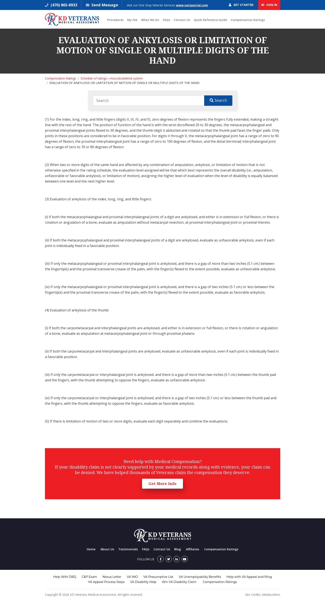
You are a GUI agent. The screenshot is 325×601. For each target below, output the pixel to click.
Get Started (241, 5)
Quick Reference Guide (210, 20)
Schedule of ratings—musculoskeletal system (112, 78)
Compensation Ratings (248, 20)
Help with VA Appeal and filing (249, 577)
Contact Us (182, 20)
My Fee (132, 20)
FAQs (166, 20)
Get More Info (162, 483)
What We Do (150, 20)
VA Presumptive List (158, 577)
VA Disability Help (143, 582)
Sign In (269, 5)
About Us (107, 549)
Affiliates (192, 549)
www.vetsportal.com (192, 5)
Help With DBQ (64, 577)
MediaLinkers (271, 595)
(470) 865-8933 (63, 4)
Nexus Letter (112, 577)
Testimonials (128, 549)
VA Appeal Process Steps (106, 582)
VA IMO (132, 577)
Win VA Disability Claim (179, 582)
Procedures (115, 20)
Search (218, 100)
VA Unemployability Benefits (200, 577)
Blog (177, 549)
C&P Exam (89, 577)
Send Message (105, 4)
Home (91, 549)
